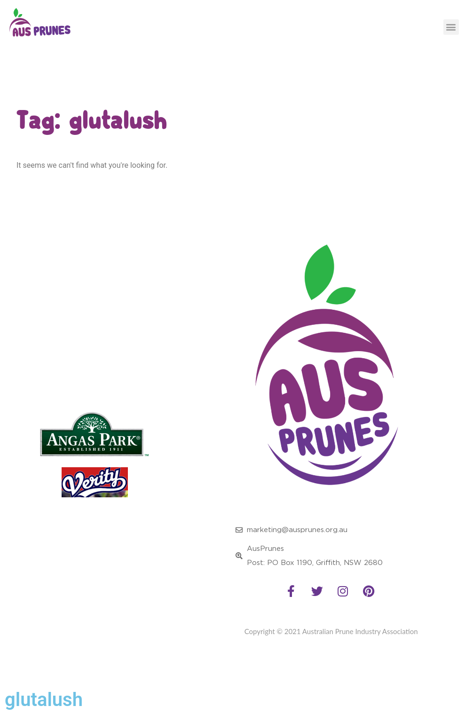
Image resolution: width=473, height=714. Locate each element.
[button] (451, 27)
